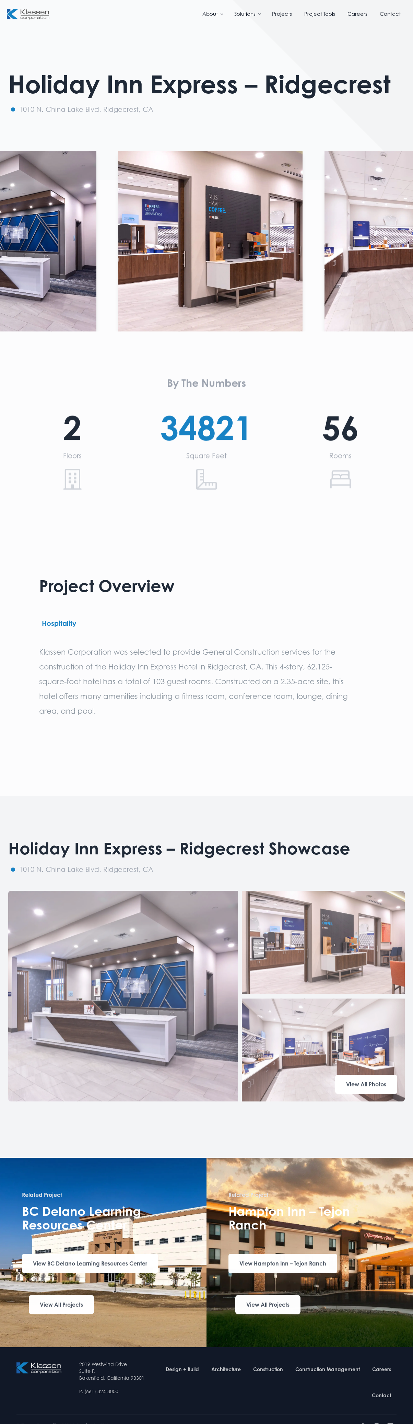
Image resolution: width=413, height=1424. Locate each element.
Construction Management (327, 1369)
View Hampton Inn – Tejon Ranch (282, 1264)
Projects (282, 14)
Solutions (248, 14)
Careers (357, 14)
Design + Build (182, 1369)
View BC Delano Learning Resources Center (90, 1264)
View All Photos (366, 1084)
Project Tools (319, 14)
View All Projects (61, 1306)
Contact (390, 14)
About (213, 14)
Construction (268, 1369)
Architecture (226, 1369)
